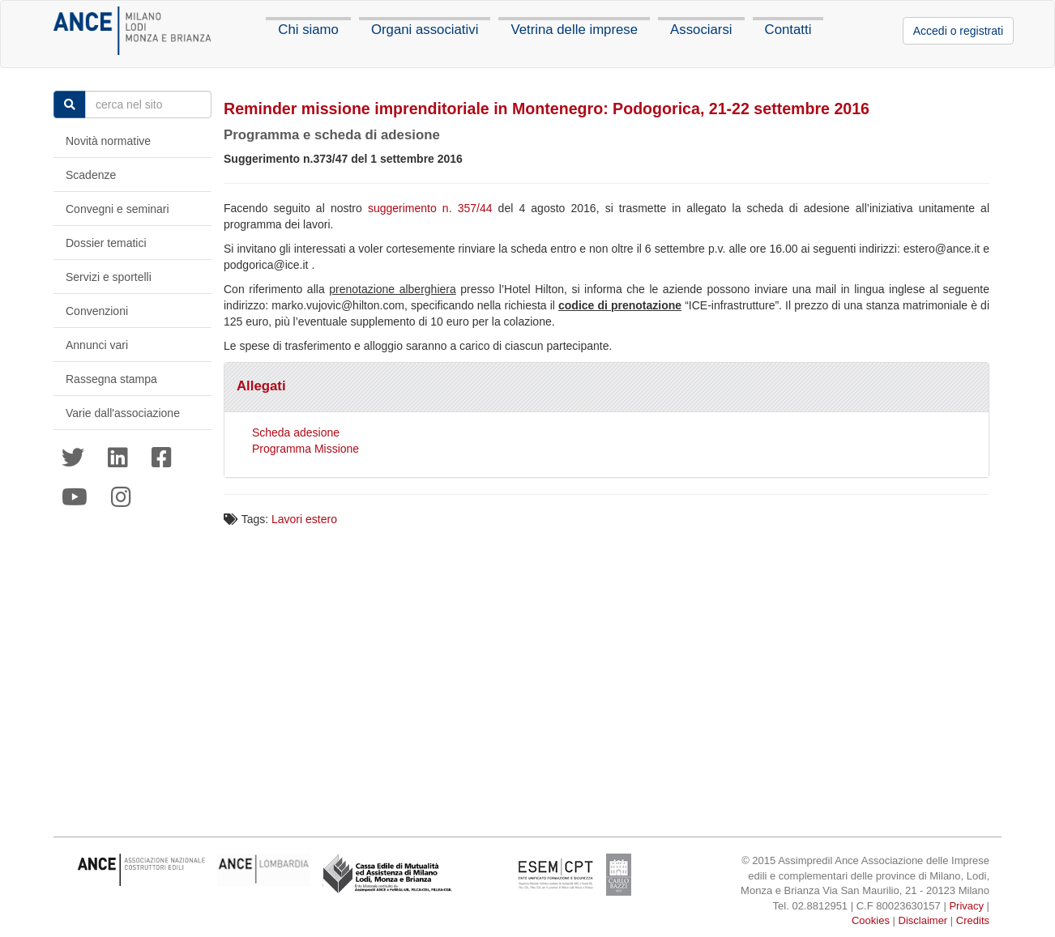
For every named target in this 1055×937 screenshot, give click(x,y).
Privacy (966, 906)
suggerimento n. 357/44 (430, 208)
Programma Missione (305, 448)
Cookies (871, 920)
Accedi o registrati (958, 30)
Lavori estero (304, 519)
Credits (972, 920)
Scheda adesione (296, 432)
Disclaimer (923, 920)
